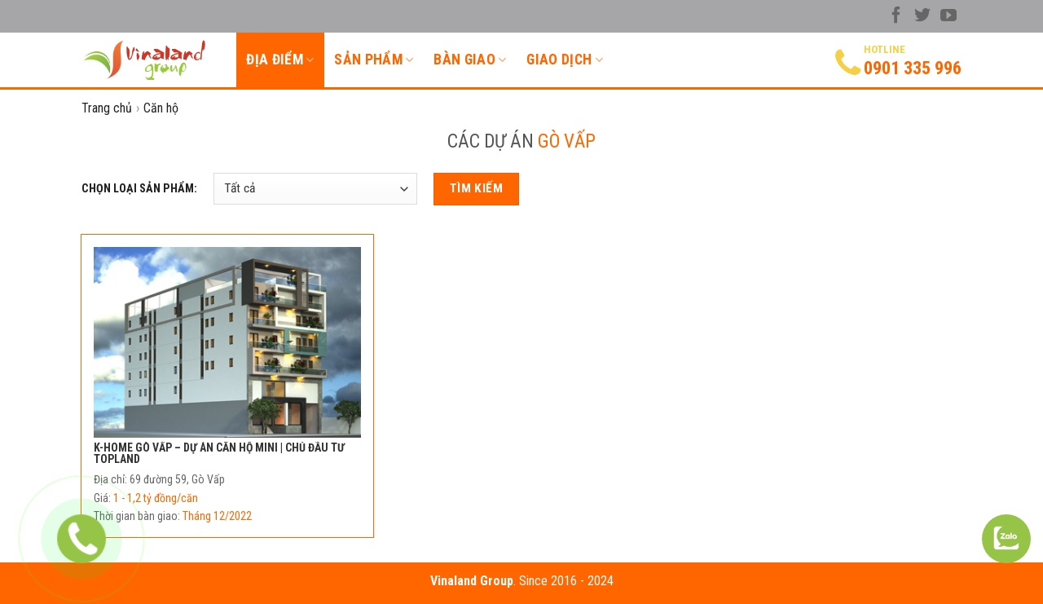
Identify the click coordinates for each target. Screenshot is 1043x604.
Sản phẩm (373, 59)
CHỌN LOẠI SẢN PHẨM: (139, 189)
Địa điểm (280, 59)
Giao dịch (564, 59)
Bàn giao (469, 59)
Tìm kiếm (477, 188)
